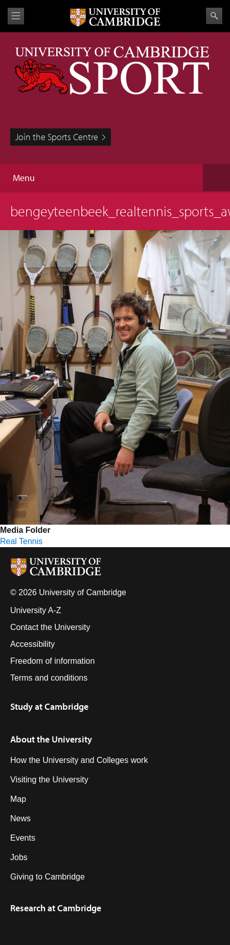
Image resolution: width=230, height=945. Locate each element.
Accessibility (32, 644)
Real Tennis (21, 541)
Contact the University (50, 627)
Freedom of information (52, 661)
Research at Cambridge (55, 908)
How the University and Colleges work (79, 760)
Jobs (19, 857)
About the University (51, 739)
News (20, 818)
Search (214, 16)
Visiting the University (49, 779)
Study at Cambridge (49, 706)
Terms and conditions (48, 677)
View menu (16, 16)
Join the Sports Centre (56, 137)
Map (18, 799)
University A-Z (35, 610)
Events (22, 838)
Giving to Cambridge (47, 876)
